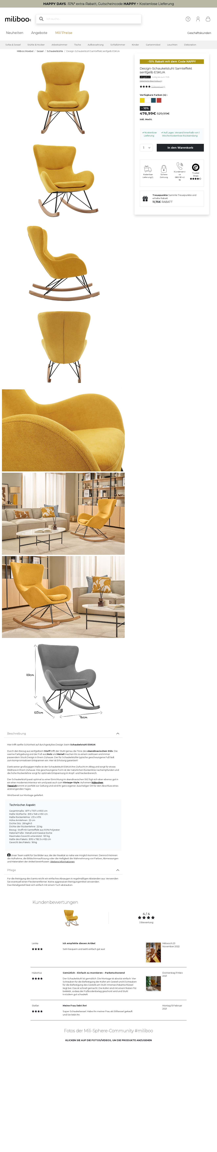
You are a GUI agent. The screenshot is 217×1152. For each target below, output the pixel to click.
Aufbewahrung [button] (95, 44)
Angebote (39, 33)
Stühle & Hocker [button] (36, 44)
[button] (59, 1069)
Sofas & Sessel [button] (13, 44)
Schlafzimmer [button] (117, 44)
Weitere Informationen (62, 861)
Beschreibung (16, 733)
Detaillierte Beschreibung (151, 81)
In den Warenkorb (180, 147)
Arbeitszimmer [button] (59, 44)
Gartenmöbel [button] (153, 44)
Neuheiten (14, 33)
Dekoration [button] (190, 44)
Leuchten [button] (172, 44)
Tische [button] (77, 44)
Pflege (11, 870)
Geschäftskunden (199, 33)
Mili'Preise (63, 33)
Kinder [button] (135, 44)
